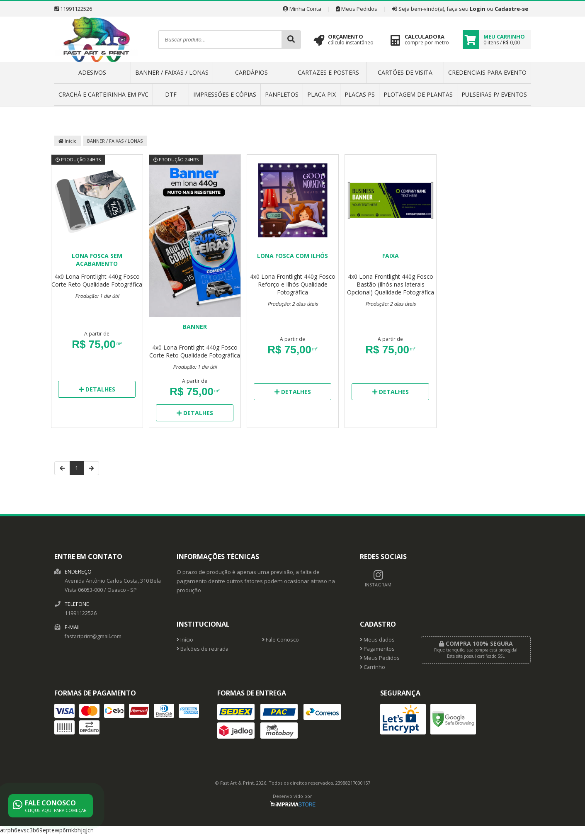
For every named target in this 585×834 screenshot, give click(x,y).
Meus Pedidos (356, 8)
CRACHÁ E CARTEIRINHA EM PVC (103, 94)
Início (67, 141)
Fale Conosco (280, 639)
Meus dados (377, 639)
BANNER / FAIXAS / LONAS (172, 72)
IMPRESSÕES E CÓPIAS (224, 94)
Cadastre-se (511, 8)
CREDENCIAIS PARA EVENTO (487, 72)
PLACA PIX (321, 94)
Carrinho (372, 667)
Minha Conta (302, 8)
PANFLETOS (282, 94)
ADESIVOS (92, 72)
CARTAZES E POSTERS (328, 72)
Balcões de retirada (202, 648)
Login (477, 8)
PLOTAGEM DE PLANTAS (418, 94)
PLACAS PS (360, 94)
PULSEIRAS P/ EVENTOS (494, 94)
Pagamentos (377, 648)
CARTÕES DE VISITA (405, 72)
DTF (171, 94)
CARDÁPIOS (251, 72)
